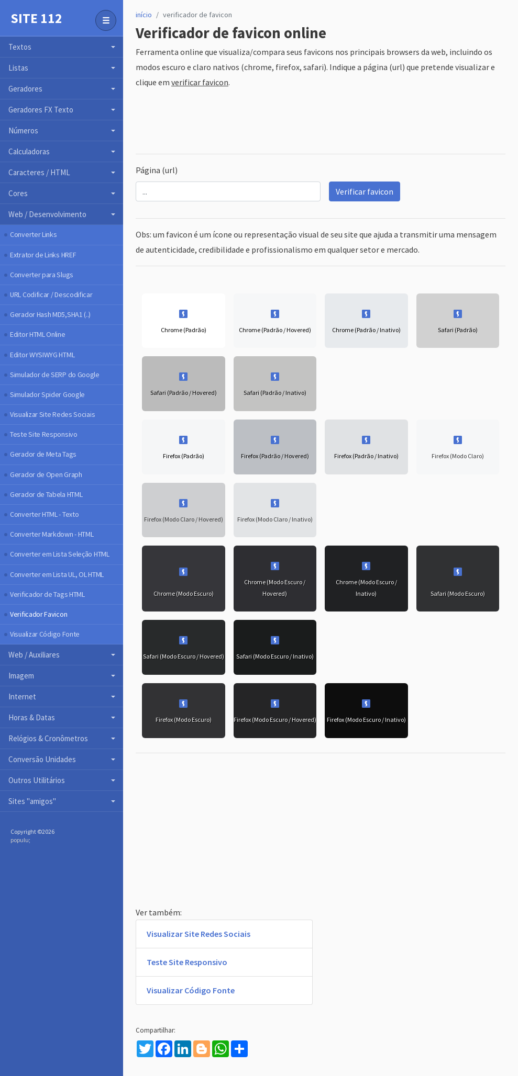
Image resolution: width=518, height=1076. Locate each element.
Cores (18, 193)
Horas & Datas (31, 717)
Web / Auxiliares (34, 655)
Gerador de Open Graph (46, 474)
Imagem (21, 676)
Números (23, 130)
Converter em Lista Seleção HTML (59, 554)
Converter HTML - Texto (44, 514)
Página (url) (157, 170)
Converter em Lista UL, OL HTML (57, 574)
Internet (22, 696)
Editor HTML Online (37, 334)
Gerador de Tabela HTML (46, 494)
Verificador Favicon (38, 614)
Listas (18, 68)
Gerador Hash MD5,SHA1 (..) (50, 314)
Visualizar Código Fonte (45, 634)
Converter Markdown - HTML (52, 534)
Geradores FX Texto (40, 110)
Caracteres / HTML (39, 172)
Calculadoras (29, 151)
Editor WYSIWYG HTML (42, 354)
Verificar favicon (364, 191)
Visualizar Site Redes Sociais (52, 414)
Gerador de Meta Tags (43, 454)
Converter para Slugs (41, 274)
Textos (19, 47)
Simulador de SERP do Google (55, 374)
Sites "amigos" (32, 801)
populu (19, 840)
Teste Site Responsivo (44, 434)
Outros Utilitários (36, 780)
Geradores (25, 89)
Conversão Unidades (42, 759)
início (144, 14)
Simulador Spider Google (47, 394)
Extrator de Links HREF (43, 254)
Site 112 (36, 18)
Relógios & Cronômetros (48, 738)
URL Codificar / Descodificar (51, 294)
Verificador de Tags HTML (47, 594)
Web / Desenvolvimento (47, 214)
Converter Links (33, 234)
